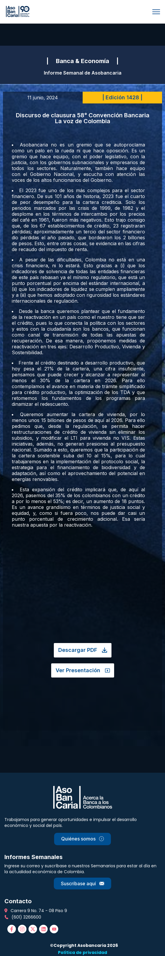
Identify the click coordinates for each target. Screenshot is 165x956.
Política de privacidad (82, 952)
